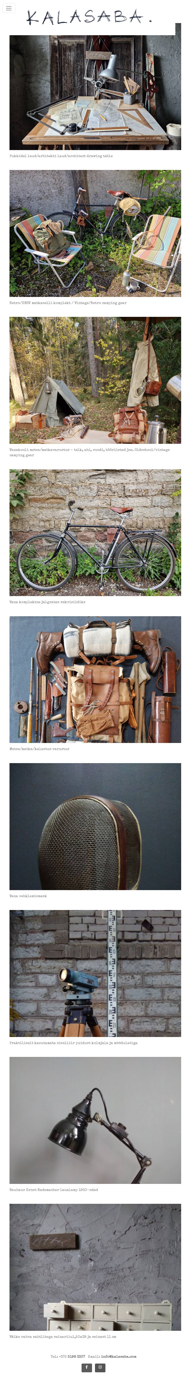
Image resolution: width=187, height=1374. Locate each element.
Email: (112, 1357)
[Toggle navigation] (8, 8)
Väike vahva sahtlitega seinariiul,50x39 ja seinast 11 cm (62, 1337)
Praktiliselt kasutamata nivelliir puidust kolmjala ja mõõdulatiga (73, 1043)
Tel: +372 (68, 1357)
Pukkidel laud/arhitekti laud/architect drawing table (61, 156)
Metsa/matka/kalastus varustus (39, 749)
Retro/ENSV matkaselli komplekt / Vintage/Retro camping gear (68, 303)
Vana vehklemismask (28, 896)
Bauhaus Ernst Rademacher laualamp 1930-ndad (53, 1190)
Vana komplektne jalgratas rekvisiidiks (47, 602)
